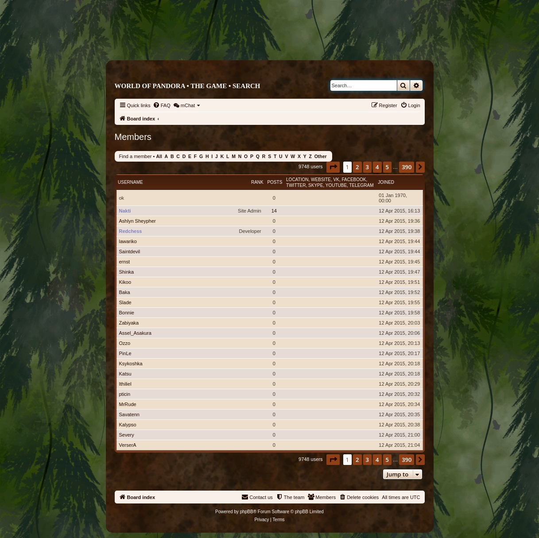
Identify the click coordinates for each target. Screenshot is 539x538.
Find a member (135, 156)
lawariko (128, 241)
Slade (125, 302)
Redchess (130, 231)
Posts (274, 182)
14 (274, 210)
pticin (125, 394)
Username (130, 182)
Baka (124, 292)
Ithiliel (125, 384)
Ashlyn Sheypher (137, 221)
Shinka (126, 272)
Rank (257, 182)
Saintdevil (129, 251)
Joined (386, 182)
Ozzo (125, 343)
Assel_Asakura (135, 333)
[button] (333, 167)
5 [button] (387, 167)
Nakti (125, 210)
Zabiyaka (129, 322)
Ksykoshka (131, 363)
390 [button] (406, 167)
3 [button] (367, 167)
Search (246, 85)
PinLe (125, 353)
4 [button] (377, 167)
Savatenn (129, 414)
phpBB (246, 511)
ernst (124, 261)
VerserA (127, 445)
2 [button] (357, 167)
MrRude (127, 404)
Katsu (125, 373)
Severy (126, 434)
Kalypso (127, 424)
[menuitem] (162, 105)
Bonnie (126, 312)
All (159, 156)
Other (320, 156)
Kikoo (125, 282)
